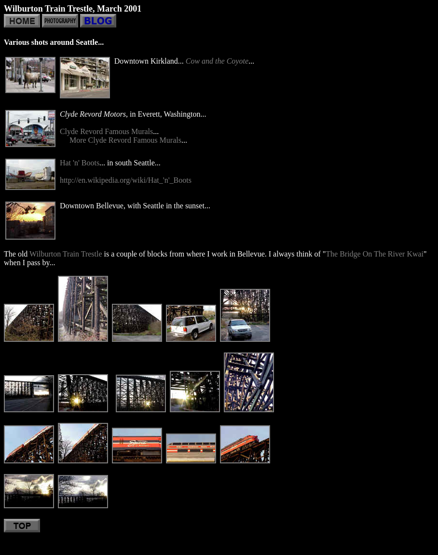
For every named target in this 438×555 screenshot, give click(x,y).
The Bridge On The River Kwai (375, 254)
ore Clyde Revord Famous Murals (128, 140)
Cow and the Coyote (217, 61)
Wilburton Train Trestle (65, 254)
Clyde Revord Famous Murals (106, 131)
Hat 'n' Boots (79, 163)
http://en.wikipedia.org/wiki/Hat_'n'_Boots (126, 180)
